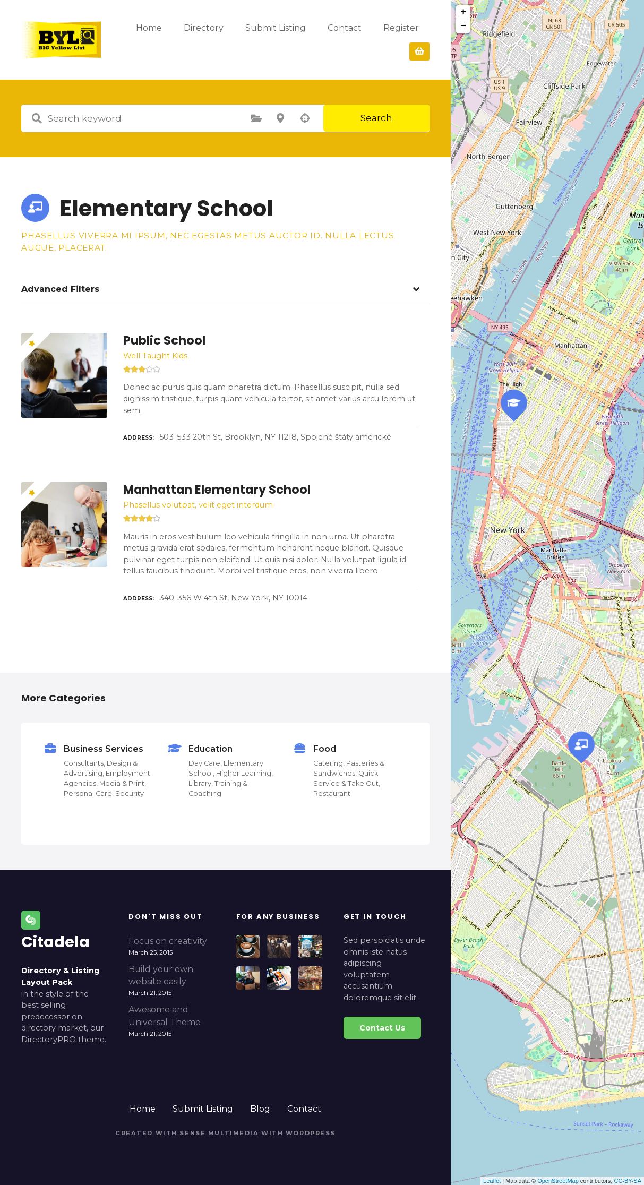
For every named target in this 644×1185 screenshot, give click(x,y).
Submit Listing (328, 40)
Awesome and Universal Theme (164, 1015)
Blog (260, 1109)
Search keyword (36, 118)
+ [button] (463, 12)
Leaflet (492, 1181)
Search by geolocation (304, 118)
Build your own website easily (160, 975)
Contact (304, 1109)
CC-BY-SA (627, 1181)
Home (202, 40)
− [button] (463, 26)
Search (376, 118)
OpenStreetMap (558, 1181)
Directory (257, 40)
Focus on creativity (167, 941)
